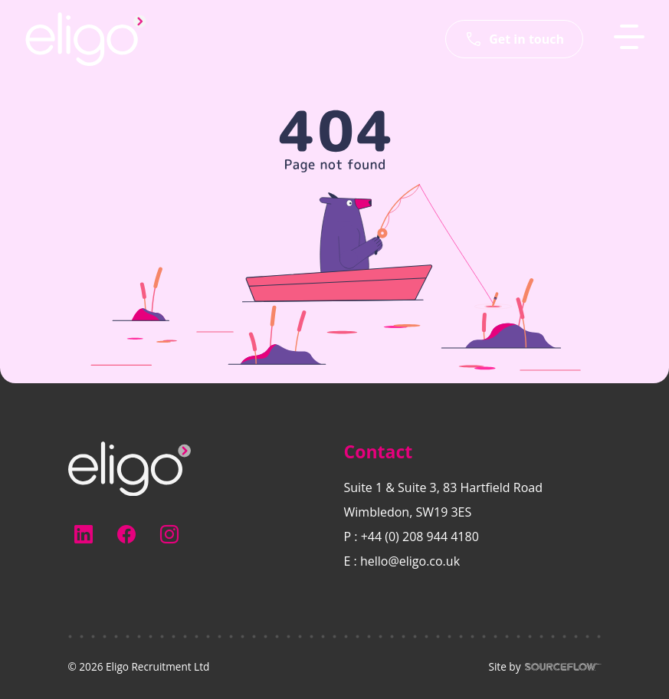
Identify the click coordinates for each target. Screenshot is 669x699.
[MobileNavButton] (629, 36)
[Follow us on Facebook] (126, 534)
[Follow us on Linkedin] (83, 534)
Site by (544, 666)
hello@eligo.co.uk (410, 561)
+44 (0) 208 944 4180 (420, 536)
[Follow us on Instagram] (169, 534)
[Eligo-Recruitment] (86, 39)
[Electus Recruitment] (129, 467)
